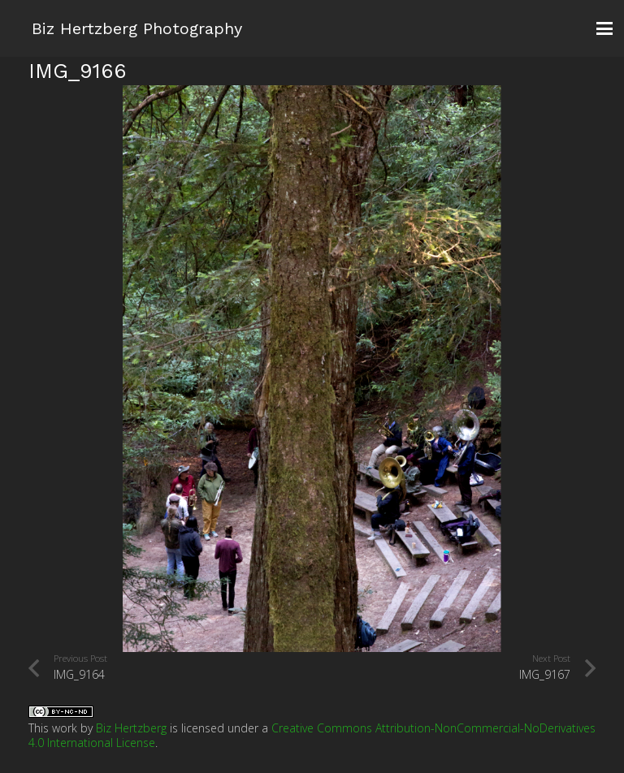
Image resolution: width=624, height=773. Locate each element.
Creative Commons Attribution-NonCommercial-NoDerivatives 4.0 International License (312, 735)
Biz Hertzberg (131, 728)
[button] (604, 28)
